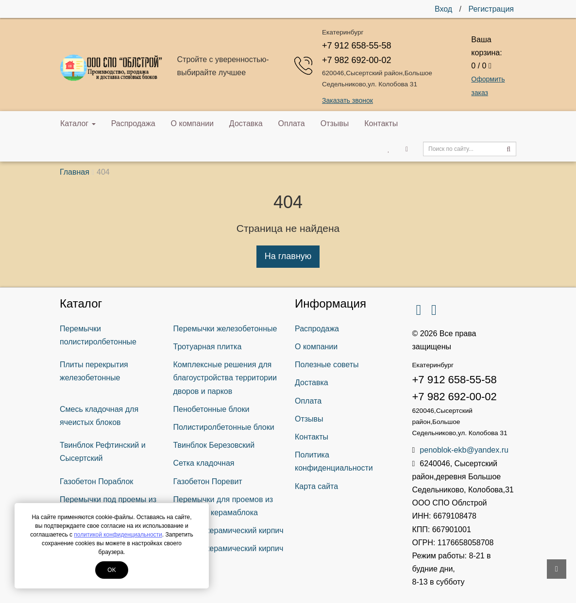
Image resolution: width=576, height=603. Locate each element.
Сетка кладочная (204, 463)
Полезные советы (327, 364)
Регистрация (491, 9)
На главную (288, 256)
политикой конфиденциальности (118, 534)
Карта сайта (316, 486)
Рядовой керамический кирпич (228, 548)
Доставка (246, 123)
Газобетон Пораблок (96, 481)
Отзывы (335, 123)
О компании (192, 123)
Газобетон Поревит (207, 481)
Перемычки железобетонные (225, 329)
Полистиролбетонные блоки (223, 427)
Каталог (78, 123)
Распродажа (133, 123)
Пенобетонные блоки (211, 409)
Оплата (291, 123)
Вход (443, 9)
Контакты (381, 123)
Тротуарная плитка (207, 346)
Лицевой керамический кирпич (228, 530)
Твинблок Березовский (214, 445)
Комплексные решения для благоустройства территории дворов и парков (225, 377)
